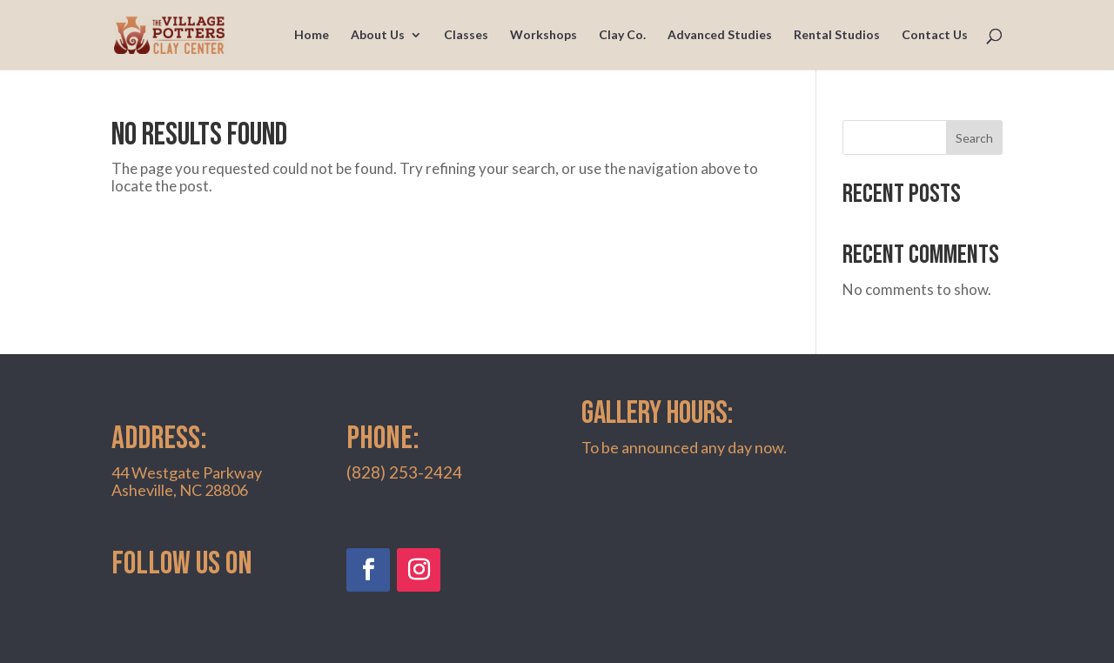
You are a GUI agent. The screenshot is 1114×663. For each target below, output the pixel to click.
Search (974, 138)
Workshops (543, 35)
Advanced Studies (720, 35)
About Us (378, 35)
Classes (466, 35)
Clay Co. (622, 35)
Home (311, 35)
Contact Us (935, 35)
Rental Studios (837, 35)
